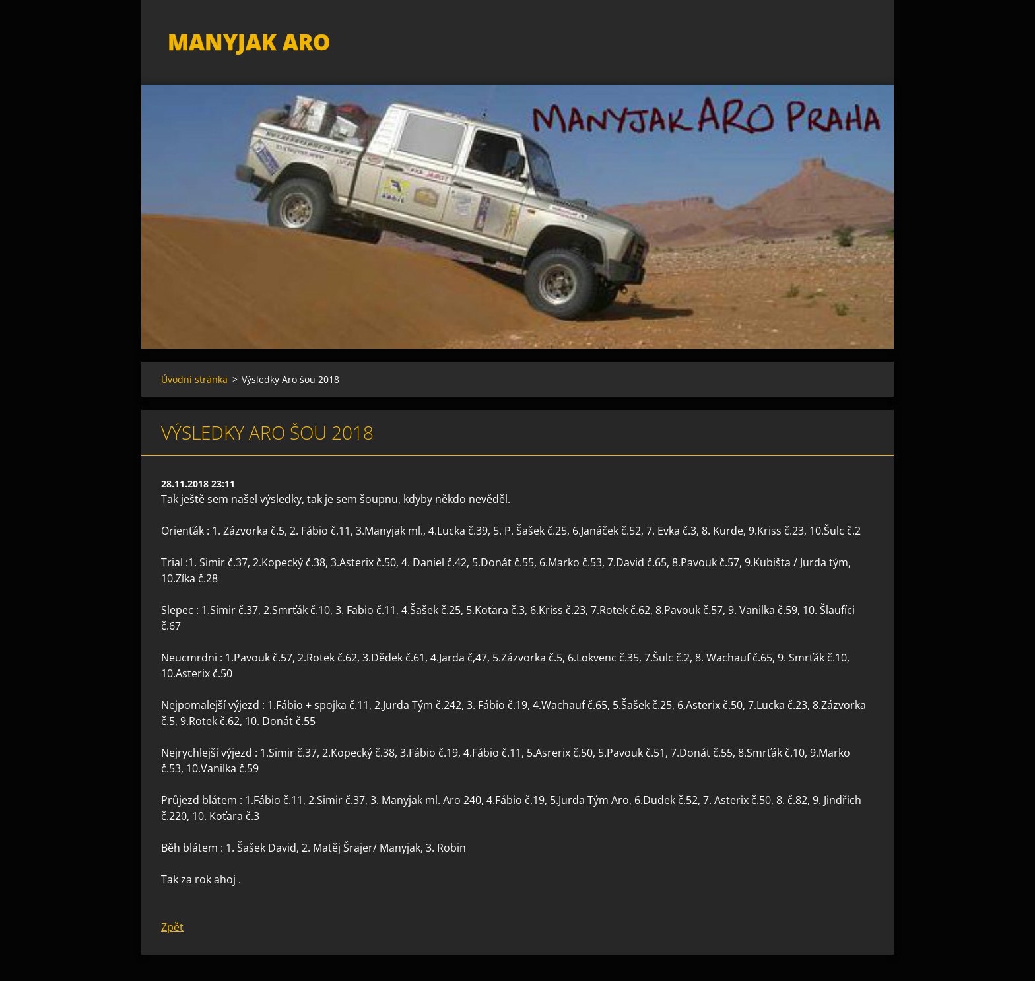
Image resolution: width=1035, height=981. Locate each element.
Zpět (172, 927)
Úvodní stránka (194, 379)
